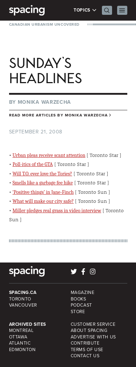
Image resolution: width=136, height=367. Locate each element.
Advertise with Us (93, 337)
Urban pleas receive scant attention (49, 155)
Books (78, 299)
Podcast (81, 305)
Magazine (83, 292)
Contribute (85, 343)
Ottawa (18, 337)
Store (78, 311)
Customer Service (93, 324)
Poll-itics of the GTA (33, 164)
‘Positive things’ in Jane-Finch (43, 192)
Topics (85, 10)
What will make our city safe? (43, 201)
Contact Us (85, 356)
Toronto (20, 299)
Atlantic (20, 343)
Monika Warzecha (44, 102)
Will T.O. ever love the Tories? (42, 174)
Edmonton (22, 349)
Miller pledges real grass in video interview (57, 211)
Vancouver (23, 305)
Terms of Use (87, 349)
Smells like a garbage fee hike (43, 183)
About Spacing (89, 330)
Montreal (21, 330)
